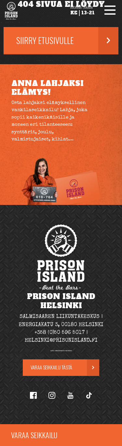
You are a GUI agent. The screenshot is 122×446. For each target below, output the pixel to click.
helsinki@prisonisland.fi (61, 340)
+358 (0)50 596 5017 (59, 333)
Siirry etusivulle (45, 40)
